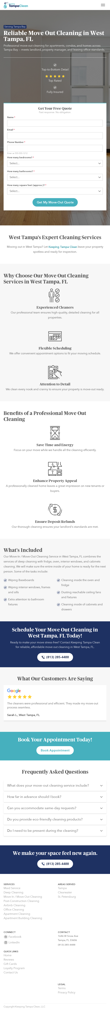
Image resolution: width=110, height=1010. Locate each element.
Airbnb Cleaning (14, 905)
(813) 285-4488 (55, 657)
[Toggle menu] (103, 5)
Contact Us (11, 972)
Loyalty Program (14, 968)
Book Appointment (55, 750)
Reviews (9, 959)
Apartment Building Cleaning (23, 918)
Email (11, 129)
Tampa (62, 888)
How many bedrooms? (20, 157)
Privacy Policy (66, 992)
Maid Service (12, 888)
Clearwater (65, 892)
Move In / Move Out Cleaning (23, 896)
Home (7, 955)
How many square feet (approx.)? (26, 185)
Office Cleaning (14, 909)
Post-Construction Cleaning (21, 901)
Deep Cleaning (13, 892)
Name (11, 117)
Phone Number (16, 142)
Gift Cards (10, 964)
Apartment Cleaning (17, 914)
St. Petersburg (67, 896)
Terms (62, 988)
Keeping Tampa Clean (62, 250)
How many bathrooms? (21, 171)
